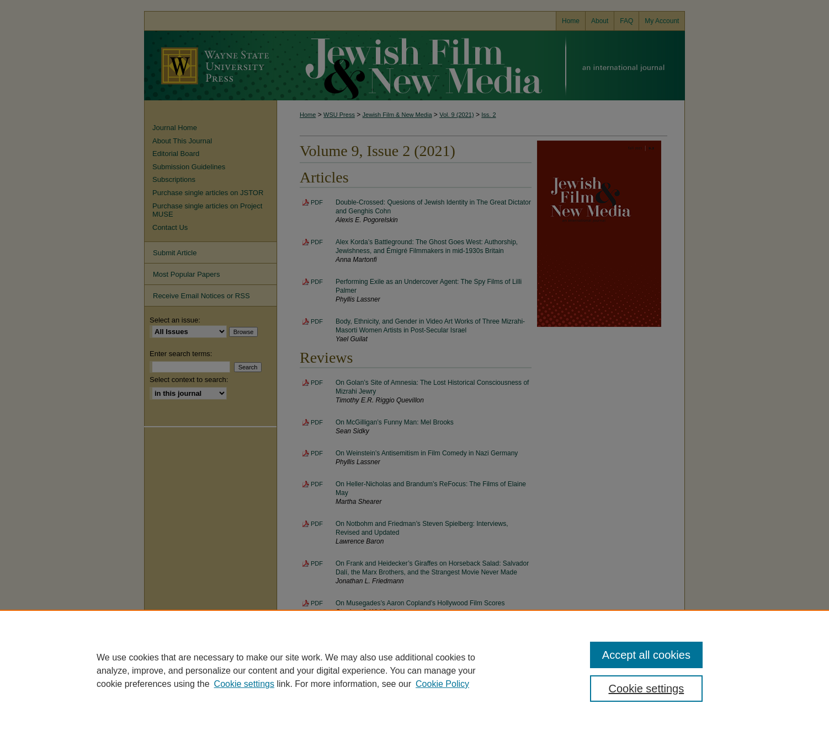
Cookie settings (244, 684)
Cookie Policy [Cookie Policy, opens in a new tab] (442, 684)
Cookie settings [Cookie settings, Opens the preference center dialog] (646, 688)
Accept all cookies (646, 655)
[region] (414, 670)
